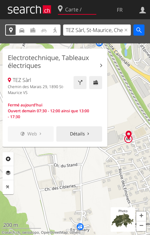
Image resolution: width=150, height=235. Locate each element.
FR (120, 9)
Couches (8, 173)
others (75, 232)
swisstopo (30, 232)
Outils (8, 187)
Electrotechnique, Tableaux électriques (48, 62)
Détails (77, 134)
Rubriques (8, 159)
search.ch (12, 232)
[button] (141, 216)
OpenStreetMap (54, 232)
